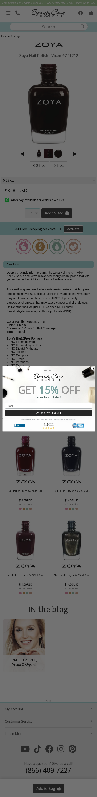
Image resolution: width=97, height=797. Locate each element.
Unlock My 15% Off (48, 413)
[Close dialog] (91, 368)
